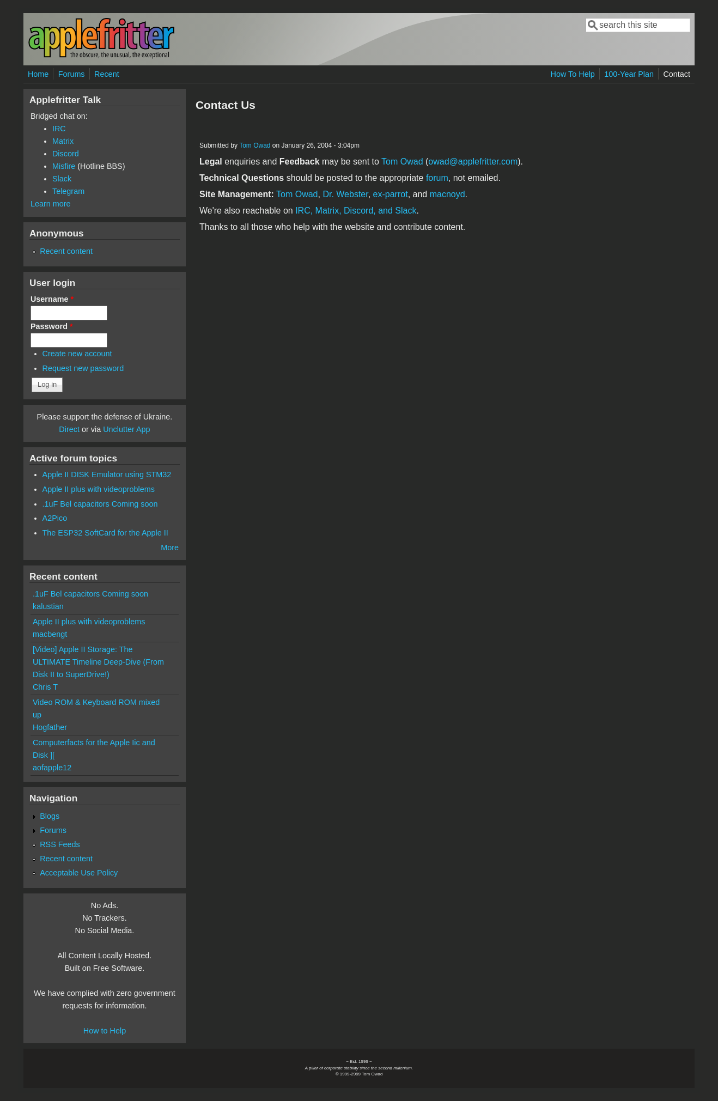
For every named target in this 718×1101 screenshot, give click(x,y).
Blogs (49, 816)
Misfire (63, 166)
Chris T (45, 687)
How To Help (573, 74)
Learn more (51, 203)
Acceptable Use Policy (79, 872)
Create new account (77, 353)
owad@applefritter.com (473, 161)
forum (437, 178)
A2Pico (55, 518)
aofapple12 (52, 767)
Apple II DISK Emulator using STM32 (107, 474)
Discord (65, 153)
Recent (106, 74)
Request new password (83, 368)
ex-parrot (390, 194)
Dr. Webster (345, 194)
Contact (676, 74)
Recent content (66, 251)
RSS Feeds (60, 844)
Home (38, 74)
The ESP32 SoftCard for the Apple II (105, 532)
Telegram (68, 191)
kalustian (48, 606)
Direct (69, 429)
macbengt (50, 634)
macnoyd (447, 194)
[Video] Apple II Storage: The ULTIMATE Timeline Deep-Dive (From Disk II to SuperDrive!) (98, 662)
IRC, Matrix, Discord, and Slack (355, 210)
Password (52, 326)
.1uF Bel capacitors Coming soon (100, 504)
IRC (59, 128)
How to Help (104, 1030)
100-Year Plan (629, 74)
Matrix (63, 141)
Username (52, 299)
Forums (71, 74)
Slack (61, 178)
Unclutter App (126, 429)
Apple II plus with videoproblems (98, 489)
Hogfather (50, 727)
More (170, 547)
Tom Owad (254, 145)
